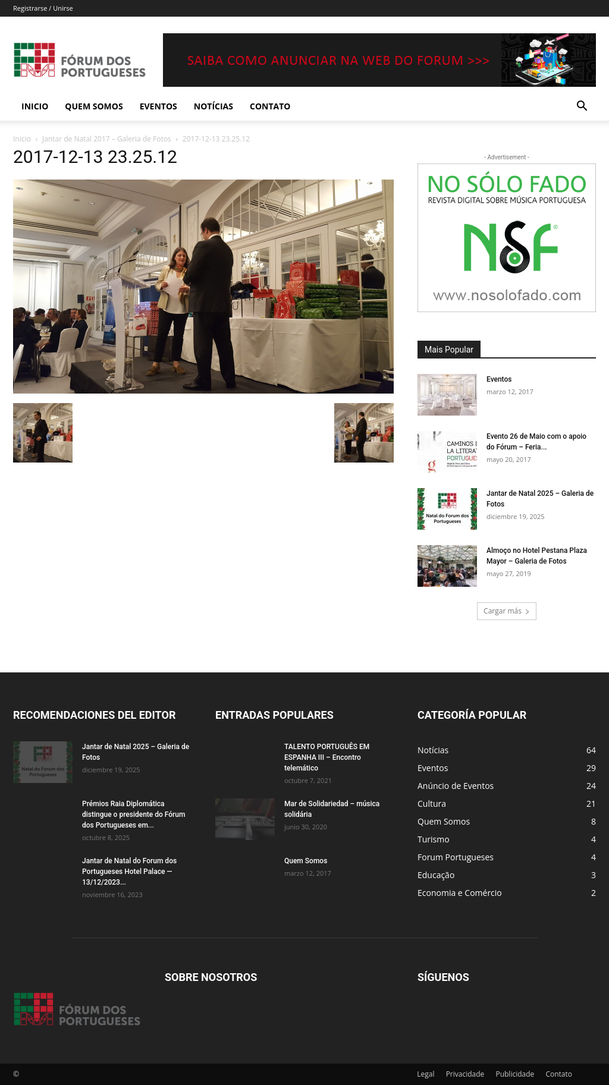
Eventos (158, 106)
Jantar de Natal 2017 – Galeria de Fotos (106, 139)
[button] (581, 107)
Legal (425, 1074)
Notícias (213, 106)
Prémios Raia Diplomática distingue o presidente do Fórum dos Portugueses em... (133, 814)
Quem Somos (94, 106)
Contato (270, 106)
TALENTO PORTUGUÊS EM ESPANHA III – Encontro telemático (326, 757)
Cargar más (507, 611)
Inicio (34, 106)
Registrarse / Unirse (43, 8)
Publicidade (514, 1074)
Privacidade (465, 1074)
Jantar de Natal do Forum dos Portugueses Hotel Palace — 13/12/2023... (129, 871)
